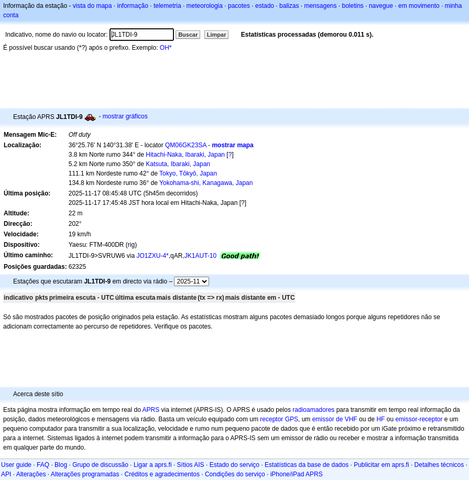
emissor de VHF (334, 419)
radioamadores (313, 409)
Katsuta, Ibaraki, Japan (178, 164)
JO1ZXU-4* (152, 255)
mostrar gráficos (125, 116)
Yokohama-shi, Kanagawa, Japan (206, 183)
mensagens (320, 5)
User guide (16, 464)
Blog (60, 464)
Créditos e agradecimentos (161, 474)
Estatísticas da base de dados (306, 464)
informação (132, 5)
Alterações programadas (85, 474)
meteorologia (205, 5)
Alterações (31, 474)
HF (380, 419)
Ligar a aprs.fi (153, 464)
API (6, 474)
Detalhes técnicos (439, 464)
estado (264, 5)
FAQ (43, 464)
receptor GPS (279, 419)
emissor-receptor (418, 419)
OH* (166, 47)
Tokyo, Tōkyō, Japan (188, 173)
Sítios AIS (190, 464)
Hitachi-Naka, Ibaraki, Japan (185, 154)
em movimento (419, 5)
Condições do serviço (235, 474)
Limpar (216, 34)
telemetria (167, 5)
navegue (381, 5)
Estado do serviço (234, 464)
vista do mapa (92, 5)
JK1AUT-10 (200, 255)
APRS (150, 409)
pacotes (239, 5)
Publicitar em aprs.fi (381, 464)
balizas (289, 5)
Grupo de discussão (100, 464)
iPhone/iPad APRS (296, 474)
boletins (353, 5)
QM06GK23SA (185, 145)
